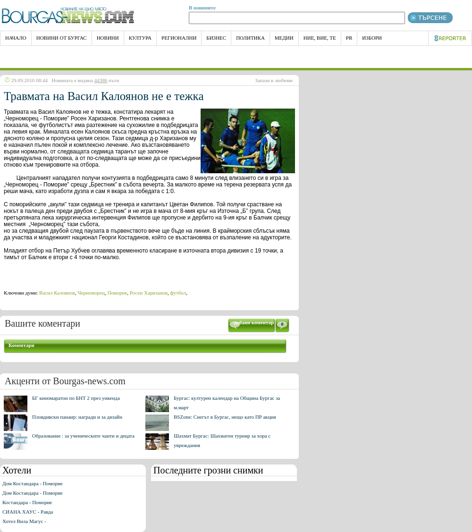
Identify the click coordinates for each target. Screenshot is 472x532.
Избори (372, 38)
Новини (108, 38)
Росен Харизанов (149, 293)
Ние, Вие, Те (319, 38)
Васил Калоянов (57, 293)
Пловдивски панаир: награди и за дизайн (77, 417)
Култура (140, 38)
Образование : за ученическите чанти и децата (83, 436)
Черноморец (90, 293)
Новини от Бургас (61, 38)
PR (349, 38)
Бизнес (216, 38)
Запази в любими (274, 80)
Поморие (117, 293)
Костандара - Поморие (27, 502)
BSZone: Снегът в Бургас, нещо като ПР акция (225, 417)
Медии (284, 38)
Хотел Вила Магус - (24, 521)
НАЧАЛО (15, 38)
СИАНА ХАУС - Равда (27, 512)
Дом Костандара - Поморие (32, 483)
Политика (250, 38)
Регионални (178, 38)
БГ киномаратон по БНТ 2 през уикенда (76, 398)
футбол (178, 293)
